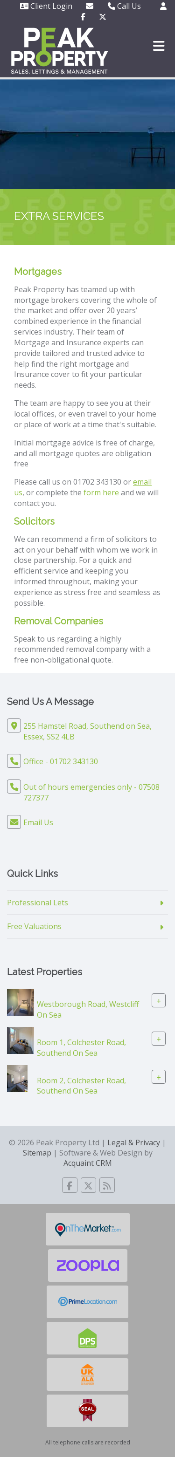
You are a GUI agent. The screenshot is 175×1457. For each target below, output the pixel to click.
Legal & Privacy (133, 1142)
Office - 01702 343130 (60, 761)
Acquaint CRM (87, 1163)
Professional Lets (37, 902)
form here (101, 492)
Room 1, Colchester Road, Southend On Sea (81, 1047)
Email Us (38, 822)
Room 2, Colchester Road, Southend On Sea (81, 1085)
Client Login (46, 6)
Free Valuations (34, 926)
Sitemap (37, 1153)
